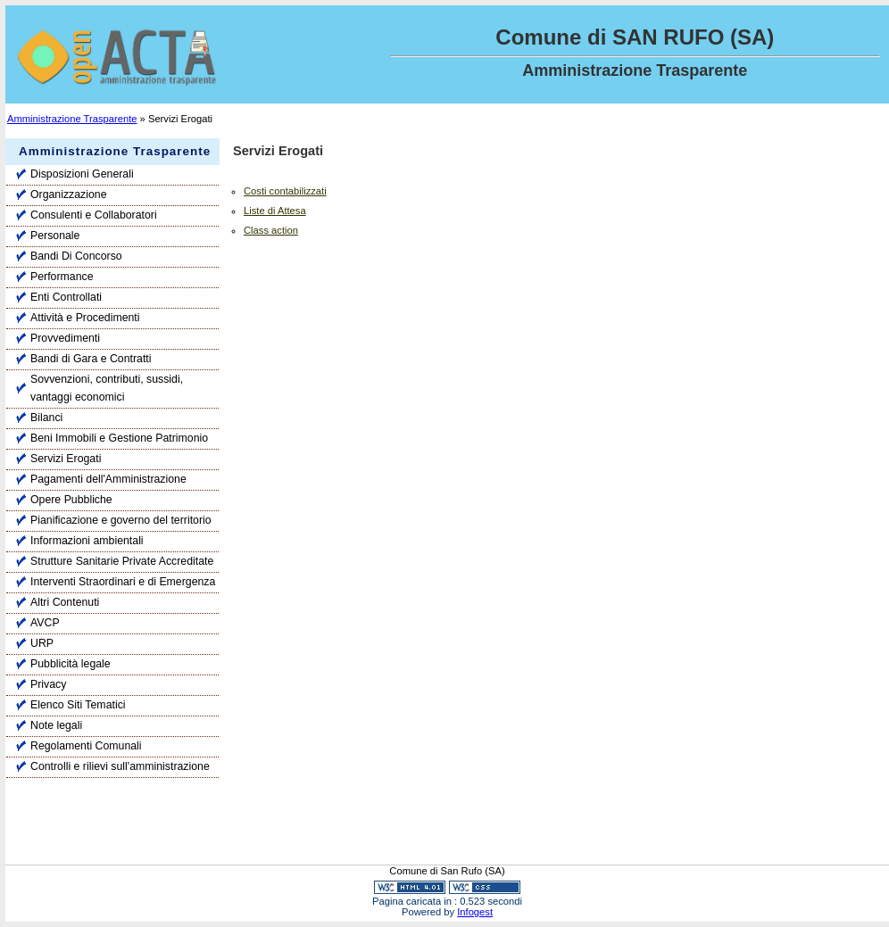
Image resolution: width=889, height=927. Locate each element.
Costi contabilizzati (285, 191)
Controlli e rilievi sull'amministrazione (120, 766)
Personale (54, 235)
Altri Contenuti (64, 602)
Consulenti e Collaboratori (93, 215)
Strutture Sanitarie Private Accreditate (121, 561)
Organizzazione (68, 194)
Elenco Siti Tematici (78, 705)
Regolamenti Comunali (86, 746)
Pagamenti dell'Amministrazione (108, 479)
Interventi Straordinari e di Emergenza (122, 581)
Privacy (48, 684)
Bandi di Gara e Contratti (91, 358)
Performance (61, 276)
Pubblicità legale (70, 664)
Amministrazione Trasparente (72, 118)
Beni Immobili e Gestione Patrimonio (119, 438)
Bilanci (46, 417)
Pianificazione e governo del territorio (121, 520)
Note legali (56, 725)
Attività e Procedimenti (85, 317)
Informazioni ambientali (87, 540)
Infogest (475, 911)
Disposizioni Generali (82, 174)
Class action (271, 230)
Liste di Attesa (275, 210)
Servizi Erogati (65, 458)
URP (42, 643)
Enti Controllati (66, 297)
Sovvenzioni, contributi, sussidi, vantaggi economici (106, 388)
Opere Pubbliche (71, 499)
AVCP (45, 623)
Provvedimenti (65, 338)
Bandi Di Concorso (76, 256)
